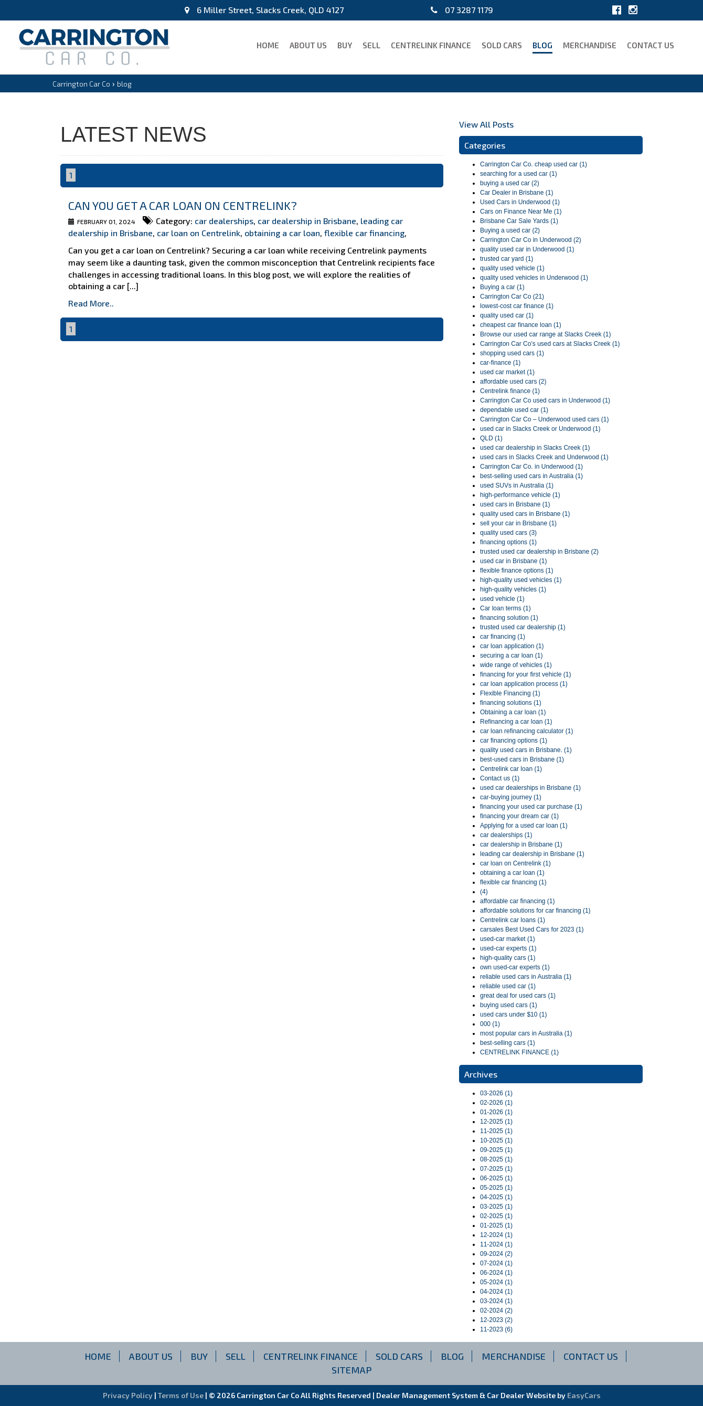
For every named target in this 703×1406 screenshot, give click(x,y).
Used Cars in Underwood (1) (520, 202)
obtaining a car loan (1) (512, 872)
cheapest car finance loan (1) (520, 325)
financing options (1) (508, 542)
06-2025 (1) (496, 1178)
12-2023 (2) (496, 1320)
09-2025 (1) (496, 1150)
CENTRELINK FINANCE (431, 45)
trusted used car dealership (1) (523, 627)
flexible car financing (364, 233)
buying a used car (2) (509, 183)
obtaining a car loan (282, 233)
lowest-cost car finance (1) (516, 306)
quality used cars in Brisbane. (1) (526, 750)
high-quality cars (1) (507, 957)
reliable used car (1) (508, 986)
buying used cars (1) (508, 1005)
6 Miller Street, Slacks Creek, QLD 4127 (264, 10)
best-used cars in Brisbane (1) (522, 759)
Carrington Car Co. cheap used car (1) (533, 164)
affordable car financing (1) (517, 901)
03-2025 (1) (496, 1206)
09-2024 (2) (496, 1253)
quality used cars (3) (508, 532)
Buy (344, 45)
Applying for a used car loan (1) (524, 825)
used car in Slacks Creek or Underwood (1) (540, 428)
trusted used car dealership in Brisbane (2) (539, 551)
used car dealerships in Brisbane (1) (530, 787)
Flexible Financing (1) (510, 693)
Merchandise (589, 45)
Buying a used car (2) (510, 230)
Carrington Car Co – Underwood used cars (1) (544, 419)
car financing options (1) (513, 740)
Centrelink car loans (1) (512, 920)
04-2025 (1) (496, 1197)
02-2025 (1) (496, 1216)
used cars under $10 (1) (513, 1014)
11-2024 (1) (496, 1244)
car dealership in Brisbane (307, 221)
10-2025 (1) (496, 1140)
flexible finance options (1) (516, 570)
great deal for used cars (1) (518, 995)
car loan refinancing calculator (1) (526, 731)
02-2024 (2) (496, 1310)
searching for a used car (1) (518, 173)
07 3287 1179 (462, 10)
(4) (484, 891)
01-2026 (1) (496, 1112)
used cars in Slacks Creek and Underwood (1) (544, 457)
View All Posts (486, 124)
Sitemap (352, 1370)
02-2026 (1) (496, 1102)
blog (542, 45)
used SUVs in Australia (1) (516, 485)
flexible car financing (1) (513, 882)
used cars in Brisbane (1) (515, 504)
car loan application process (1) (524, 684)
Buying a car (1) (502, 287)
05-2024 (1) (496, 1282)
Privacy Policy (128, 1395)
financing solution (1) (509, 617)
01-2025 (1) (496, 1225)
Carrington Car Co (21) (512, 296)
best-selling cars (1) (507, 1042)
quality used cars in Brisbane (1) (525, 513)
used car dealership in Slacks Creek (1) (535, 447)
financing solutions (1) (510, 702)
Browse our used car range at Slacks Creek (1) (545, 334)
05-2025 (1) (496, 1187)
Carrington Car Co (81, 83)
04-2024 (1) (496, 1291)
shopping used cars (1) (512, 353)
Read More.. (91, 303)
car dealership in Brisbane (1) (521, 844)
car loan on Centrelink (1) (515, 863)
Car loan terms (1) (505, 608)
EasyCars (584, 1395)
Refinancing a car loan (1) (516, 721)
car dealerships (224, 221)
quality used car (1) (507, 315)
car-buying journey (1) (510, 797)
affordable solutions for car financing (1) (535, 910)
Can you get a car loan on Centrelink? (182, 205)
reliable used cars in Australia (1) (525, 976)
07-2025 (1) (496, 1168)
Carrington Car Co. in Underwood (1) (531, 466)
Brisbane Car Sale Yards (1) (519, 221)
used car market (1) (507, 372)
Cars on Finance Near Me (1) (520, 211)
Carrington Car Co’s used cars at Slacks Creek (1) (550, 343)
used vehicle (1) (502, 598)
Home (268, 45)
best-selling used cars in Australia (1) (531, 476)
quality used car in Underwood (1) (527, 249)
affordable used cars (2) (513, 381)
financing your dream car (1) (519, 816)
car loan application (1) (512, 646)
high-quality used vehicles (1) (520, 580)
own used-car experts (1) (515, 967)
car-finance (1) (500, 362)
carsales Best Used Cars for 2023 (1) (531, 929)
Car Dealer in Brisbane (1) (516, 192)
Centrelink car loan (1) (511, 769)
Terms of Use (181, 1395)
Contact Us (650, 45)
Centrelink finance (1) (510, 391)
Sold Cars (502, 45)
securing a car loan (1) (511, 655)
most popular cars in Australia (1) (526, 1033)
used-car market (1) (507, 939)
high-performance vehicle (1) (520, 495)
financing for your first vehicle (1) (525, 674)
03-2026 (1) (496, 1093)
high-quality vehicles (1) (513, 589)
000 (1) (490, 1024)
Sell (371, 45)
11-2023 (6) (496, 1329)
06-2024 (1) (496, 1272)
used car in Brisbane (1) (513, 561)
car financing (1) (502, 636)
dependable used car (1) (514, 410)
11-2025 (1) (496, 1131)
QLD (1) (491, 438)
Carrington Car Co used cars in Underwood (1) (545, 400)
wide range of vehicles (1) (516, 665)
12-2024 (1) (496, 1235)
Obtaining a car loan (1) (513, 712)
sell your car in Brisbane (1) (518, 523)
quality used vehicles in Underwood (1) (534, 277)
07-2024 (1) (496, 1263)
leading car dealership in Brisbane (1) (532, 854)
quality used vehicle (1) (512, 268)
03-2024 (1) (496, 1301)
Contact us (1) (499, 778)
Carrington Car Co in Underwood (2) (530, 240)
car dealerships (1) (506, 835)
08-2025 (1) (496, 1159)
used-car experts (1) (508, 948)
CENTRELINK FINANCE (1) (519, 1052)
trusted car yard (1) (506, 258)
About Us (308, 45)
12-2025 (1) (496, 1121)
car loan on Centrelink (198, 233)
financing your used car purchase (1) (531, 806)
